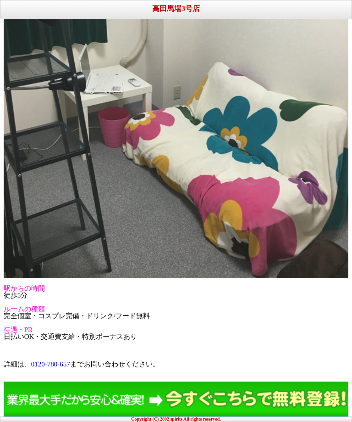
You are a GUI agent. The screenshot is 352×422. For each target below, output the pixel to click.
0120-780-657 (50, 364)
